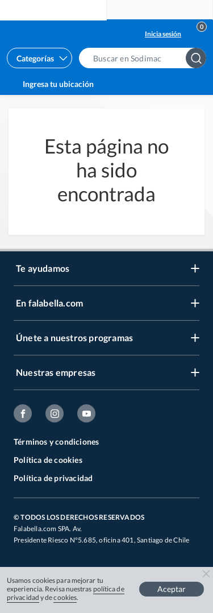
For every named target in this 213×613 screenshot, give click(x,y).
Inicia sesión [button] (163, 34)
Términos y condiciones (56, 441)
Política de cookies (48, 460)
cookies (65, 597)
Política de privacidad (53, 478)
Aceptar (171, 589)
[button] (146, 58)
